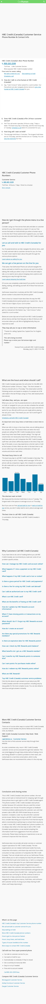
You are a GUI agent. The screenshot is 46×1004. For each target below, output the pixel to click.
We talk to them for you (12, 74)
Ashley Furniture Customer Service (13, 983)
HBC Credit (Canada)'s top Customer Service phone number (21, 923)
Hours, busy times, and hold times (13, 939)
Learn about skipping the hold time (13, 279)
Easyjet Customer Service (10, 986)
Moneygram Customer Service (12, 980)
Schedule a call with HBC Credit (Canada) (15, 418)
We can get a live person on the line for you (20, 263)
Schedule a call (9, 76)
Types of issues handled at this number (15, 943)
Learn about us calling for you (12, 259)
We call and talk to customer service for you (16, 927)
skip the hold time (10, 139)
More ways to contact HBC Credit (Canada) (16, 946)
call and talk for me (23, 505)
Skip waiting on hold (28, 74)
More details (6, 188)
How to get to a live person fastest (13, 936)
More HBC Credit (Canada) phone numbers (16, 933)
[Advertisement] (23, 103)
